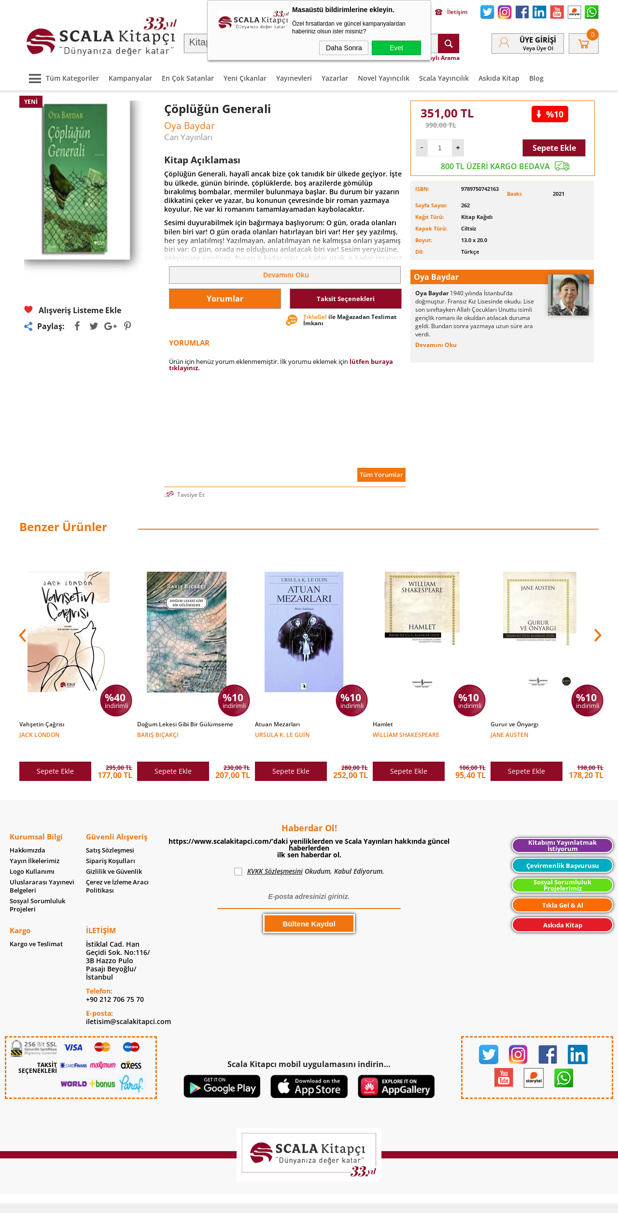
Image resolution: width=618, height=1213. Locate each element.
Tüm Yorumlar (381, 474)
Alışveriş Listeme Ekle (72, 310)
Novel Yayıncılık (383, 78)
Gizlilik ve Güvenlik (114, 857)
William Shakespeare (406, 734)
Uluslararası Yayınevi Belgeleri (42, 872)
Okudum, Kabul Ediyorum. (309, 857)
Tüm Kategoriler (61, 78)
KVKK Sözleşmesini (275, 856)
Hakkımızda (27, 836)
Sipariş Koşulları (110, 846)
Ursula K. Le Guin (282, 734)
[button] (597, 630)
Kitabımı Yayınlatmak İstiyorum (562, 830)
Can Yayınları (188, 137)
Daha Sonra (344, 48)
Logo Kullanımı (32, 857)
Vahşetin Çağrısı (41, 724)
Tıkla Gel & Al (562, 890)
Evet (396, 48)
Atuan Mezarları (277, 724)
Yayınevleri (294, 78)
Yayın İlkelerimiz (34, 846)
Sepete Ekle (554, 148)
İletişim (451, 12)
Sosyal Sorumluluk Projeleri (37, 890)
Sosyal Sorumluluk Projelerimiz (562, 870)
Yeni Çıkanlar (245, 78)
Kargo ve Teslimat (36, 929)
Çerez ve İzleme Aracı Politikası (117, 872)
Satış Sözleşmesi (110, 836)
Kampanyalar (130, 78)
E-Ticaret (279, 1201)
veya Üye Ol (538, 48)
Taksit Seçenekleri (346, 298)
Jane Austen (509, 734)
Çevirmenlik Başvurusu (562, 851)
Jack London (39, 734)
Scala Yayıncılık (444, 78)
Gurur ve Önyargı (514, 724)
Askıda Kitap (499, 78)
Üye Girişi (538, 39)
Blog (536, 78)
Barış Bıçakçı (158, 734)
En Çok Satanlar (188, 78)
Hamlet (383, 724)
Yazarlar (335, 78)
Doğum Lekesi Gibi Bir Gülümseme (185, 724)
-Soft (258, 1201)
